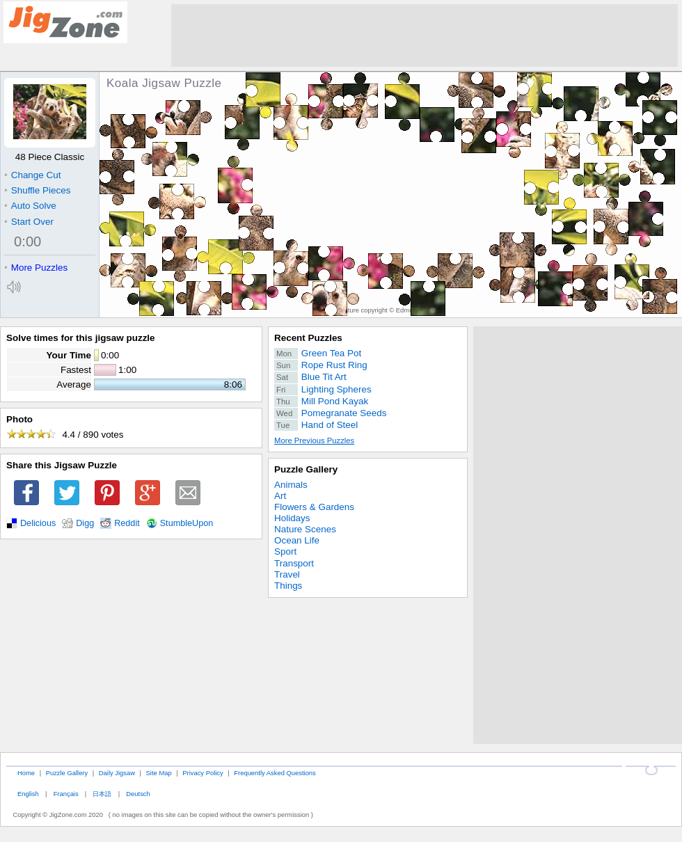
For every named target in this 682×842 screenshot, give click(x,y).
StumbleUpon (187, 523)
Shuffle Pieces (37, 190)
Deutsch (138, 793)
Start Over (29, 221)
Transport (294, 563)
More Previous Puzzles (314, 440)
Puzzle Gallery (306, 469)
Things (288, 585)
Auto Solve (30, 205)
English (28, 793)
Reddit (127, 523)
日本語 (102, 793)
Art (280, 496)
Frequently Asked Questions (274, 773)
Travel (287, 574)
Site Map (159, 773)
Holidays (292, 518)
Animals (291, 484)
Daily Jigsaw (117, 773)
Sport (285, 551)
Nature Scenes (305, 529)
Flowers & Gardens (314, 507)
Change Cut (32, 175)
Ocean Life (296, 540)
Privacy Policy (202, 773)
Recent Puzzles (308, 338)
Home (26, 773)
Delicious (38, 523)
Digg (85, 523)
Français (66, 793)
